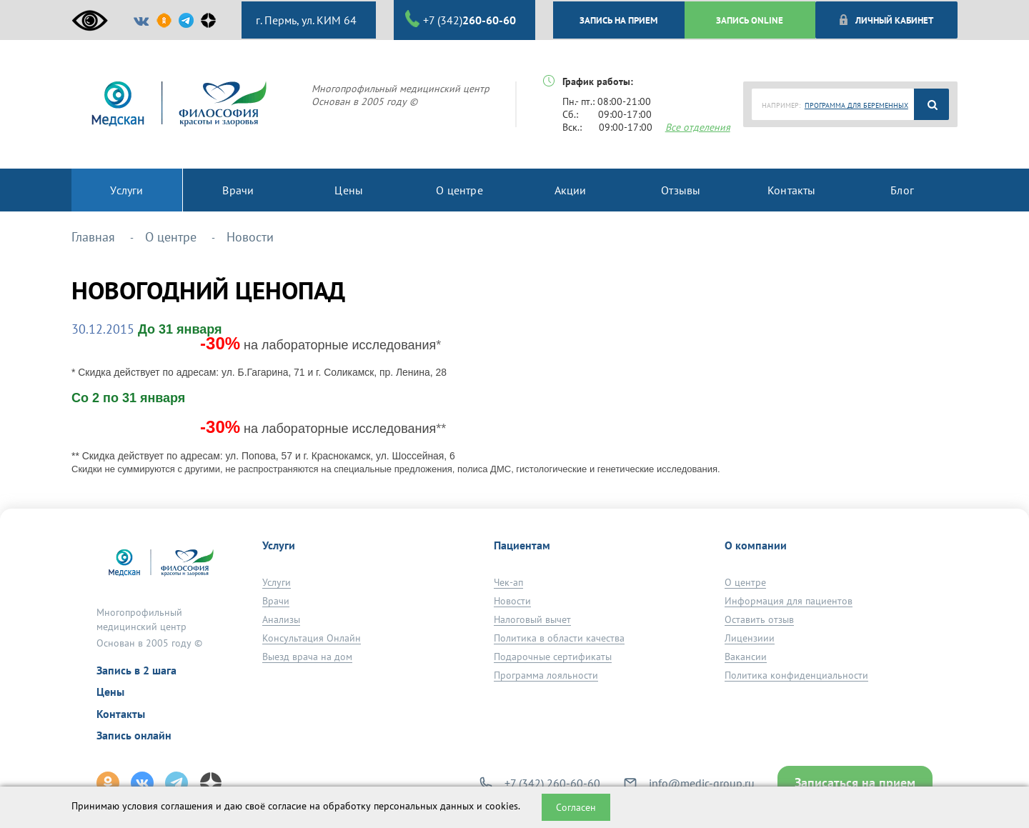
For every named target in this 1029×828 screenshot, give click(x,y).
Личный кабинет (885, 20)
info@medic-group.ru (702, 783)
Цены (110, 691)
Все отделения (697, 127)
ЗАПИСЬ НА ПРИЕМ (618, 20)
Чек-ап (508, 582)
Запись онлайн (134, 735)
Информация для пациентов (788, 600)
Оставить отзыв (759, 619)
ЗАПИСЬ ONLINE (749, 20)
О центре (745, 582)
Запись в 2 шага (136, 670)
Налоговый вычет (532, 619)
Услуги (276, 582)
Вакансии (746, 656)
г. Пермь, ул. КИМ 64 (305, 20)
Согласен (576, 807)
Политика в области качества (559, 638)
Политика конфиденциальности (796, 675)
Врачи (275, 600)
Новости (512, 600)
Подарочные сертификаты (553, 656)
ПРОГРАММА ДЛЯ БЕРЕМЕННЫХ (856, 105)
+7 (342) (460, 19)
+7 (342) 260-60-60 (552, 783)
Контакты (120, 714)
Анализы (281, 619)
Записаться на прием (855, 782)
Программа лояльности (546, 675)
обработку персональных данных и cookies (420, 805)
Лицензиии (750, 638)
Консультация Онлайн (311, 638)
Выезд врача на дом (307, 656)
